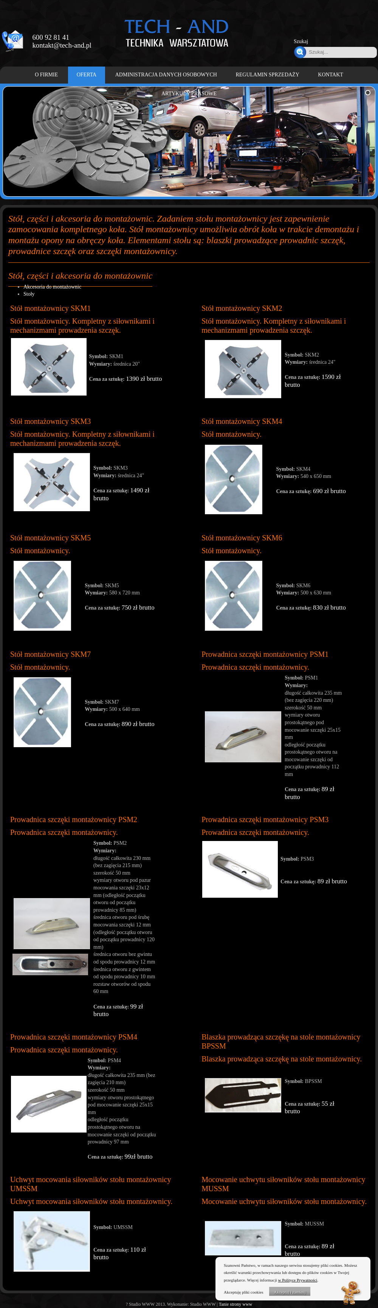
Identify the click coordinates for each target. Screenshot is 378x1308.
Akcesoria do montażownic (52, 287)
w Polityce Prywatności (298, 1280)
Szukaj (301, 41)
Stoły (29, 294)
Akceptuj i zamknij (289, 1292)
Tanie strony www (235, 1304)
